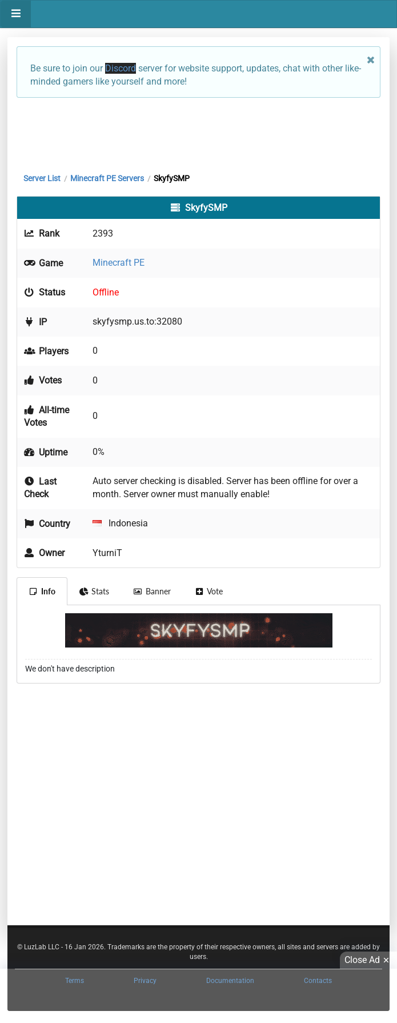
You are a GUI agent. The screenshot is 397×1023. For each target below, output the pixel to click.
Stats (94, 591)
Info (42, 591)
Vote (209, 591)
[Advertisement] (198, 132)
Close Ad (368, 960)
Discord (120, 68)
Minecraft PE (119, 262)
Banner (152, 591)
